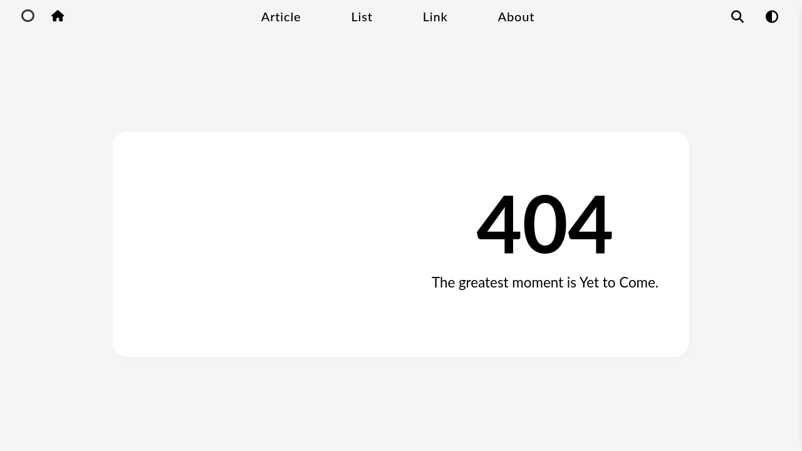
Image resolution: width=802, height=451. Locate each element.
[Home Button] (57, 17)
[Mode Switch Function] (772, 16)
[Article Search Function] (738, 16)
